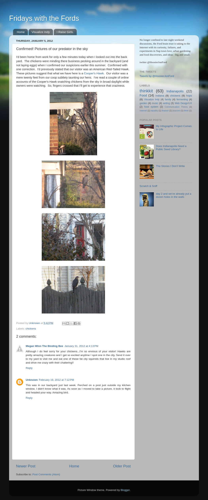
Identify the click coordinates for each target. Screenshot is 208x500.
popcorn (176, 110)
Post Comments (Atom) (46, 474)
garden (143, 103)
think (186, 110)
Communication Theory (176, 107)
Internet (143, 110)
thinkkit (146, 90)
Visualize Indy (41, 32)
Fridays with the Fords (44, 18)
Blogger (125, 490)
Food (143, 95)
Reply (29, 367)
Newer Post (25, 466)
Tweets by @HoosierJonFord (157, 76)
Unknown (32, 379)
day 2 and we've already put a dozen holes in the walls (173, 195)
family (168, 99)
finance (165, 110)
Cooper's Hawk (94, 73)
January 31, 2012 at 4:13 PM (81, 346)
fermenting (182, 99)
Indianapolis (174, 91)
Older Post (122, 466)
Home (21, 32)
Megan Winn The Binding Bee (44, 346)
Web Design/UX (183, 103)
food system (151, 106)
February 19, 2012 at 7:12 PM (56, 379)
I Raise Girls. (65, 32)
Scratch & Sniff (148, 186)
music (155, 103)
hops (189, 95)
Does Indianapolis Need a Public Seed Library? (171, 148)
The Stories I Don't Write (170, 166)
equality (154, 110)
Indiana (159, 95)
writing (166, 103)
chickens (31, 328)
